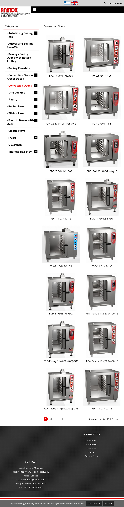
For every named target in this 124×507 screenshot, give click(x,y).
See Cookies (94, 503)
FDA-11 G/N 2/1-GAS (102, 218)
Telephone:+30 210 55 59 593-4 (31, 483)
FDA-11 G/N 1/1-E (61, 218)
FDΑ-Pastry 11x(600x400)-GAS (60, 408)
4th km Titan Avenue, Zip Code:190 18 (31, 471)
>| (62, 418)
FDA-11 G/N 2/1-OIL (60, 266)
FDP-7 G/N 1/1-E (102, 123)
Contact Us (91, 444)
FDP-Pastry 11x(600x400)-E (102, 313)
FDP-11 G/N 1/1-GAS (61, 313)
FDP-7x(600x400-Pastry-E (102, 171)
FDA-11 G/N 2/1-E (102, 408)
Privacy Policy (91, 456)
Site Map (91, 448)
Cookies (92, 452)
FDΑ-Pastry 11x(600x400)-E (102, 361)
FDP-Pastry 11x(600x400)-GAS (60, 361)
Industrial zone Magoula (31, 467)
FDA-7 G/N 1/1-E (101, 76)
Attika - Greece (31, 475)
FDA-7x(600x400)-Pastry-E (61, 123)
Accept (108, 503)
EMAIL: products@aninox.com (30, 479)
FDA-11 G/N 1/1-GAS (61, 76)
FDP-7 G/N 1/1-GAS (61, 171)
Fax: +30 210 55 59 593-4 (30, 487)
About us (91, 440)
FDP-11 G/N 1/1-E (102, 266)
